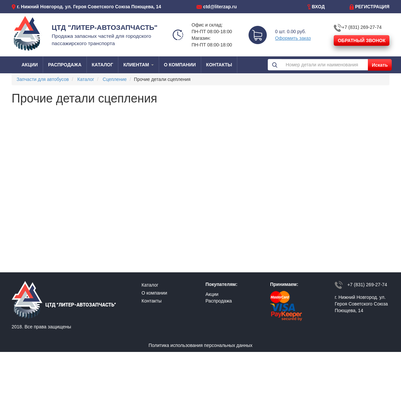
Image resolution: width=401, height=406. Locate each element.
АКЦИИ (30, 64)
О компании (154, 293)
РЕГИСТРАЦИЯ (372, 6)
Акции (211, 294)
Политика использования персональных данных (200, 345)
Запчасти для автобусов (43, 79)
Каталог (85, 79)
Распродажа (218, 301)
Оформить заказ (293, 38)
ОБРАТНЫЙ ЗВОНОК (361, 40)
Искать (380, 65)
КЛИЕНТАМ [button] (138, 64)
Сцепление (115, 79)
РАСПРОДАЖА (65, 64)
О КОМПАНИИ (180, 64)
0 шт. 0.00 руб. (290, 31)
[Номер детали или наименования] (325, 64)
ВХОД (318, 6)
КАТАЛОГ (102, 64)
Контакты (151, 301)
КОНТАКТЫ (219, 64)
